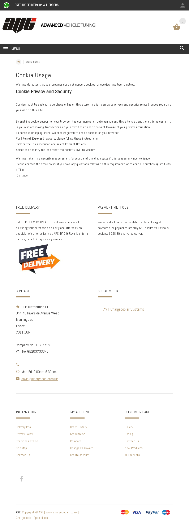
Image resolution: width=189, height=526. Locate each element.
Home (18, 62)
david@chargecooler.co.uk (39, 378)
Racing (129, 434)
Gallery (129, 427)
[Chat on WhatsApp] (6, 5)
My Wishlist (77, 434)
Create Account (80, 455)
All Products (132, 455)
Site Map (21, 448)
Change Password (81, 448)
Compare (75, 441)
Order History (78, 427)
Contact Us (23, 455)
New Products (134, 448)
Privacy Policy (24, 434)
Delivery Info (23, 427)
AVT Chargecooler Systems (123, 309)
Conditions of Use (27, 441)
